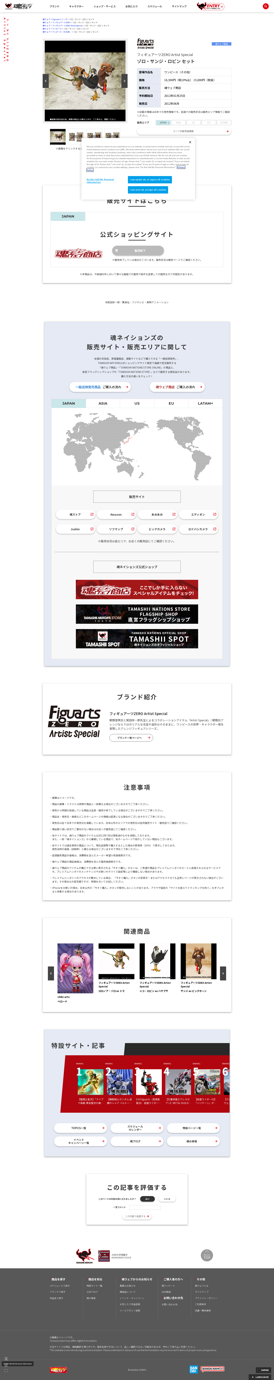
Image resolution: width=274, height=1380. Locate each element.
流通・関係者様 (203, 1310)
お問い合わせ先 (170, 1304)
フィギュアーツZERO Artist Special (67, 25)
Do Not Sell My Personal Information (17, 1363)
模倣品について (128, 1291)
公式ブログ (92, 1291)
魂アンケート (168, 1285)
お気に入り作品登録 (130, 1304)
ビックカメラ (157, 529)
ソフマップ (116, 529)
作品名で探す (56, 1298)
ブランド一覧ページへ (129, 737)
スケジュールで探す (60, 1285)
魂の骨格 (191, 1141)
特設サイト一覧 (94, 1285)
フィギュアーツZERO (61, 22)
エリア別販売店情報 (183, 131)
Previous (46, 81)
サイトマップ (179, 6)
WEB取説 (166, 1291)
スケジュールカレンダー (135, 1128)
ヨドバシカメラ (198, 529)
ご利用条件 (200, 1304)
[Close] (190, 142)
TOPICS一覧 (78, 1128)
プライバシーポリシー (206, 1298)
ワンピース (57, 28)
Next (124, 81)
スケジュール (154, 6)
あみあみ (157, 514)
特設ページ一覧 (192, 1128)
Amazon (116, 514)
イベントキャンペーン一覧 (78, 1141)
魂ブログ (135, 1141)
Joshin (75, 529)
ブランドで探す (58, 1291)
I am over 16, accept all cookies (148, 189)
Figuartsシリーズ (59, 19)
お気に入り (131, 6)
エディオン (198, 514)
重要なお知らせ (128, 1285)
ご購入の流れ (98, 387)
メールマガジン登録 (130, 1310)
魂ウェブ (46, 19)
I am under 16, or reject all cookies (150, 179)
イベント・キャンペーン (132, 1298)
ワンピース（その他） (61, 31)
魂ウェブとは (201, 1285)
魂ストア (75, 514)
